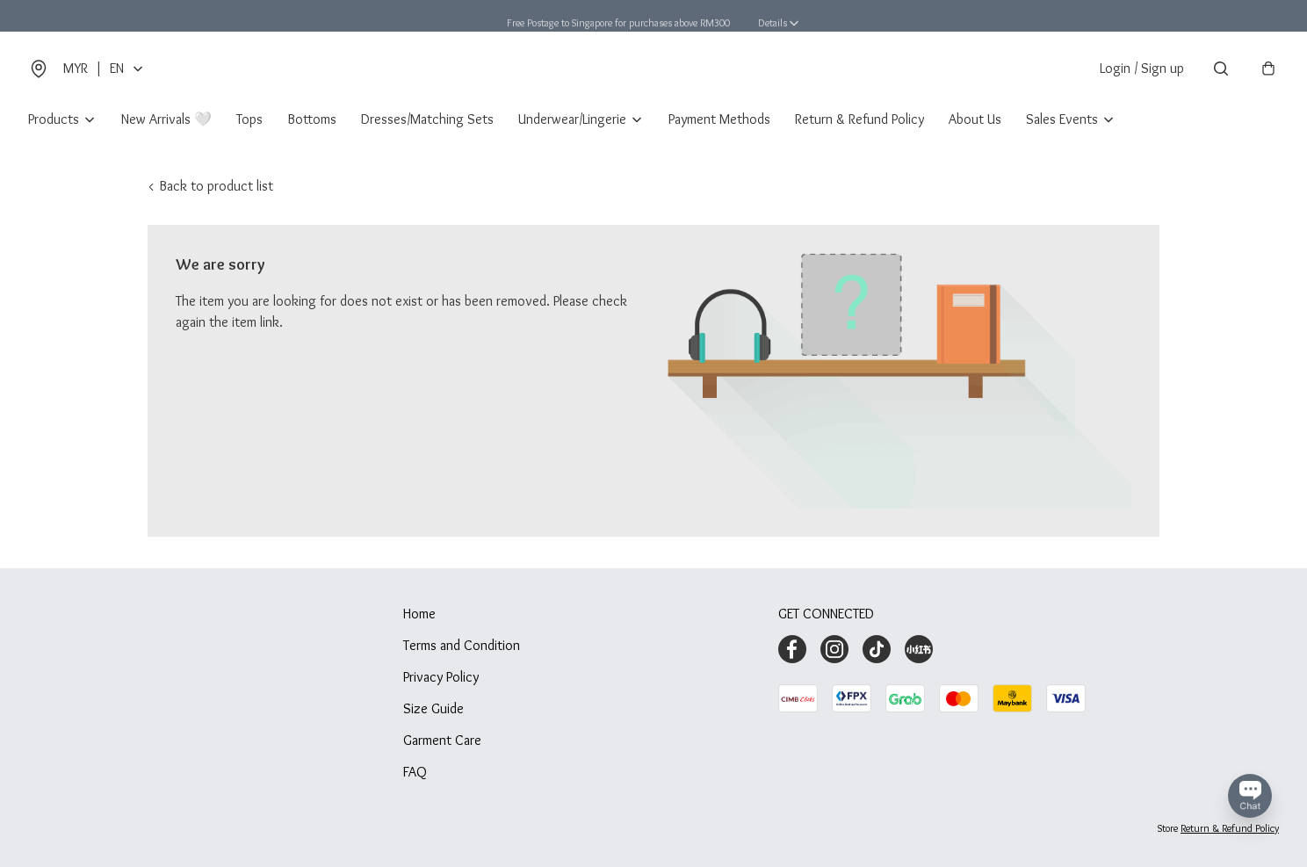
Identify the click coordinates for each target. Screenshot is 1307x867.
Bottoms (311, 119)
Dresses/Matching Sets (427, 119)
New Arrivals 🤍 (166, 119)
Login (1142, 68)
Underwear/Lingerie (572, 119)
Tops (249, 119)
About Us (975, 119)
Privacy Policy (441, 676)
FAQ (415, 771)
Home (419, 613)
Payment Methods (719, 119)
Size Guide (433, 708)
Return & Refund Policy (859, 119)
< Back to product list (210, 185)
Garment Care (442, 740)
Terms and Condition (461, 645)
